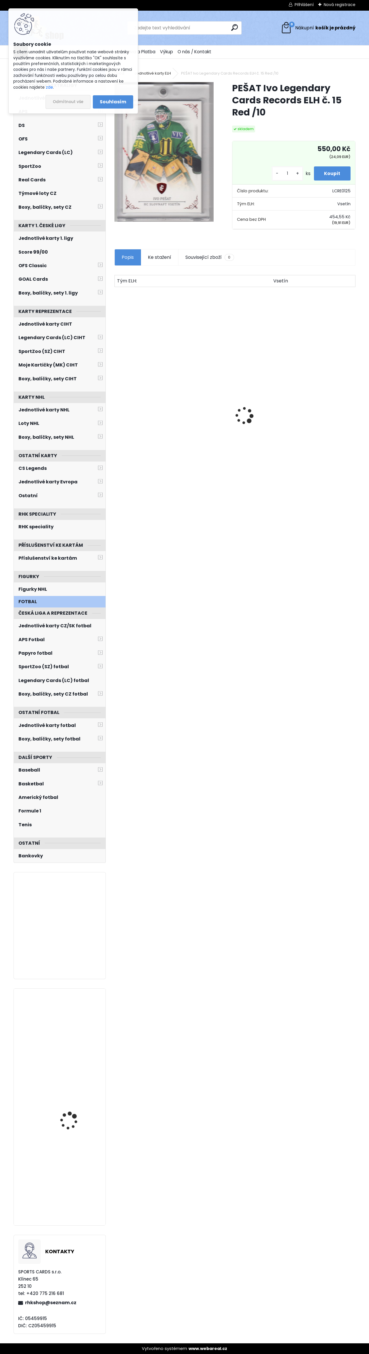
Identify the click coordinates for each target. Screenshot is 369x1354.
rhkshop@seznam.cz (50, 1302)
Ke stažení (159, 257)
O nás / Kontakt (194, 52)
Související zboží (209, 257)
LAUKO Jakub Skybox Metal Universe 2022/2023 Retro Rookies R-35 (72, 1024)
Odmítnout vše (68, 102)
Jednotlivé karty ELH (152, 73)
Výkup (166, 52)
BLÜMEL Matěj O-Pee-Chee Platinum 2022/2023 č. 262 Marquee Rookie (72, 1172)
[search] (234, 27)
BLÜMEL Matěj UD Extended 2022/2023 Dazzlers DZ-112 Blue (72, 1095)
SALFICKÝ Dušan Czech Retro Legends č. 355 (314, 438)
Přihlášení (304, 4)
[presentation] (117, 405)
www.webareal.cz (208, 1348)
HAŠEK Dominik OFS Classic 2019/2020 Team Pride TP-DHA (234, 433)
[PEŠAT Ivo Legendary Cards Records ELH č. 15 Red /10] (164, 152)
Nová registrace (339, 4)
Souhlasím (113, 101)
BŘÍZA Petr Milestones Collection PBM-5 (142, 413)
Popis (128, 257)
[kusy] (284, 173)
